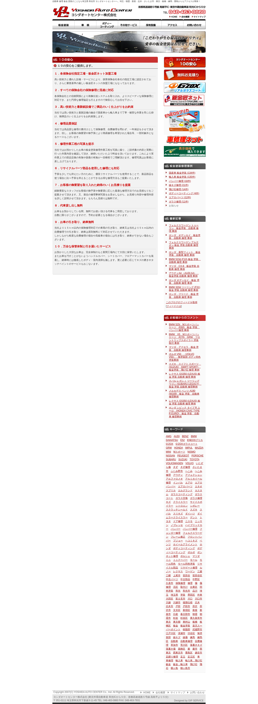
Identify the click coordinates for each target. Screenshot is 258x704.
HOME (173, 16)
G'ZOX (169, 444)
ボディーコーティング (107, 24)
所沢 (194, 606)
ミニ (168, 560)
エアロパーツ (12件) (180, 197)
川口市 (198, 598)
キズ (168, 502)
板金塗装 (63, 24)
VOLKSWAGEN (174, 463)
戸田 (178, 606)
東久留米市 (196, 618)
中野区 (196, 579)
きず (175, 467)
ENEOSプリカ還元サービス (185, 120)
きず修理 (185, 467)
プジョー (178, 540)
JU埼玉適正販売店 (185, 151)
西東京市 (178, 652)
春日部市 (185, 614)
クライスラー (180, 502)
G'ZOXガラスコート (186, 444)
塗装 (182, 594)
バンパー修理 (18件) (180, 181)
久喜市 (169, 583)
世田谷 (186, 575)
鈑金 (168, 664)
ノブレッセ (177, 525)
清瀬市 (181, 633)
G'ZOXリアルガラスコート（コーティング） (185, 87)
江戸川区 (171, 633)
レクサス (178, 571)
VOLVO (189, 463)
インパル (178, 482)
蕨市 (194, 648)
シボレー (195, 505)
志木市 (169, 606)
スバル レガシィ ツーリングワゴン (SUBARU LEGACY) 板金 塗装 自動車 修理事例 (185, 383)
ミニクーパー (180, 560)
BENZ (185, 436)
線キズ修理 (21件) (178, 185)
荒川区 (184, 645)
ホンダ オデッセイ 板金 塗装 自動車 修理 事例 (184, 281)
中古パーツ (172, 579)
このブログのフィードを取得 (181, 302)
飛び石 (193, 664)
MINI (168, 451)
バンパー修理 (190, 529)
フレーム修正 (178, 536)
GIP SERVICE (196, 700)
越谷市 (198, 652)
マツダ (196, 556)
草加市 (174, 645)
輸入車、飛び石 (193, 660)
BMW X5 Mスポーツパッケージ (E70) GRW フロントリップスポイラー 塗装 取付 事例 (184, 338)
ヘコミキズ (191, 540)
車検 (85, 24)
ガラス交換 (182, 498)
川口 (190, 598)
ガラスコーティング (181, 494)
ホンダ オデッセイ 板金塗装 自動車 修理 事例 (184, 237)
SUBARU (171, 459)
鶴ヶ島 (174, 668)
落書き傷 (171, 648)
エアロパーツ (185, 486)
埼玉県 (174, 594)
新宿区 (186, 610)
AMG (168, 436)
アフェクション (193, 475)
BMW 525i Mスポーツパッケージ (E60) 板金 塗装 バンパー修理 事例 (184, 327)
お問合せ (194, 24)
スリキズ (178, 513)
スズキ (193, 509)
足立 (182, 656)
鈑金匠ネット (184, 100)
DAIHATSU (172, 440)
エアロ (188, 482)
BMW (194, 436)
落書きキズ (196, 645)
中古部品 (185, 579)
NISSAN (170, 455)
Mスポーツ (179, 451)
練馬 (192, 637)
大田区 (169, 598)
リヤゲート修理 (188, 567)
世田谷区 (197, 575)
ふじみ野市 (177, 471)
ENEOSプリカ (195, 440)
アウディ (178, 475)
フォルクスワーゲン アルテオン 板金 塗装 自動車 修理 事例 (184, 245)
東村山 (186, 621)
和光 (178, 590)
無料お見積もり (185, 74)
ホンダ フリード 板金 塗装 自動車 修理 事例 (184, 295)
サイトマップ (198, 16)
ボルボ (191, 552)
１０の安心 (185, 62)
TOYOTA (194, 459)
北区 (175, 587)
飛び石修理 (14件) (178, 189)
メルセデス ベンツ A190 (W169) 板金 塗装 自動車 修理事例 (184, 393)
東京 (168, 621)
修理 (190, 583)
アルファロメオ (174, 478)
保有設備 (151, 24)
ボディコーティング (184, 548)
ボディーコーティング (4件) (184, 193)
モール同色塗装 (186, 563)
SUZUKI (182, 459)
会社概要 (185, 16)
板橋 (194, 621)
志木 (197, 602)
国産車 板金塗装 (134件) (182, 172)
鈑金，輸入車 (180, 664)
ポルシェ (185, 556)
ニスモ (188, 521)
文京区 (176, 610)
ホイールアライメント (185, 544)
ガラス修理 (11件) (178, 201)
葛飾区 (181, 648)
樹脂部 (186, 629)
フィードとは (173, 306)
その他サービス (129, 24)
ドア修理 (178, 521)
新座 (194, 610)
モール (193, 560)
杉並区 (184, 618)
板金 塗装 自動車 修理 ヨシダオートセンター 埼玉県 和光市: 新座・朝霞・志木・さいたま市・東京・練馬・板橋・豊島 (92, 11)
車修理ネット (184, 139)
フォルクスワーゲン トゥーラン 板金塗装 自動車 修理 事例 (184, 228)
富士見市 (180, 598)
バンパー (175, 529)
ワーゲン (190, 571)
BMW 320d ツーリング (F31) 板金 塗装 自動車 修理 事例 (184, 288)
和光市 (186, 590)
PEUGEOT (183, 455)
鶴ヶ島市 (185, 668)
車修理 (169, 660)
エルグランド (185, 490)
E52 (182, 440)
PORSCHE (197, 455)
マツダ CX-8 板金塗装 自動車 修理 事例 (184, 267)
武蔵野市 (197, 629)
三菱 (199, 571)
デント (193, 517)
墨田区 (191, 594)
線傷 (185, 637)
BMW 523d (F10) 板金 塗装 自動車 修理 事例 (185, 260)
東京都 (176, 621)
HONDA (178, 447)
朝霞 (194, 614)
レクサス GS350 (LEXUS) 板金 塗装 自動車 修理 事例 (184, 375)
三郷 (168, 575)
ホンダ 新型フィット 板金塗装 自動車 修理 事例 (184, 253)
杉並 (175, 618)
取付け (184, 587)
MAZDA (199, 447)
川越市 (176, 602)
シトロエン (182, 505)
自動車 (174, 641)
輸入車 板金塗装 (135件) (182, 176)
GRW (169, 447)
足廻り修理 (172, 656)
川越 (168, 602)
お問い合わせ (197, 692)
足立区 (191, 656)
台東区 (193, 587)
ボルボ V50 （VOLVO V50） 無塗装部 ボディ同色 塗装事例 (185, 357)
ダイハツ (190, 513)
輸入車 (179, 660)
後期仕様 (187, 602)
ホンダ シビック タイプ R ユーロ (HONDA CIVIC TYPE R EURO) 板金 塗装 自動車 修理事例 (184, 412)
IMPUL (188, 447)
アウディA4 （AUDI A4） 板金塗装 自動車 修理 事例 (184, 274)
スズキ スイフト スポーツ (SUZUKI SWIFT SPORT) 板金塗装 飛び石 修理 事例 (185, 367)
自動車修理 (186, 641)
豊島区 (188, 652)
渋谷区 (191, 633)
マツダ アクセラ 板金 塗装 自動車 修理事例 (184, 348)
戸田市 (186, 606)
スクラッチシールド (177, 509)
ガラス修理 (196, 498)
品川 (194, 590)
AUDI (177, 436)
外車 (199, 594)
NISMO (191, 451)
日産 (175, 614)
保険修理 (180, 583)
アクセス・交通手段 (172, 24)
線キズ (176, 637)
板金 (175, 625)
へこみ (188, 471)
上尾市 (176, 575)
